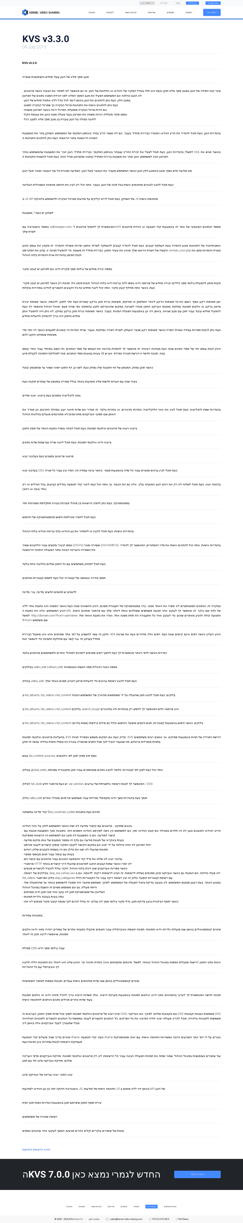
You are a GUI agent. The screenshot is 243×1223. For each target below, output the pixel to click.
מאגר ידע (164, 3)
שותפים (124, 1206)
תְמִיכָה (178, 3)
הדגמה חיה (212, 12)
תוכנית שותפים (170, 1206)
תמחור (136, 1206)
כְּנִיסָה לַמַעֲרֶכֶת (213, 3)
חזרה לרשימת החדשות (36, 1149)
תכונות (69, 1206)
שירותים (111, 1206)
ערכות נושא (96, 1206)
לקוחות (82, 1206)
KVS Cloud (192, 3)
